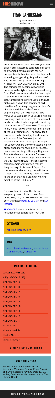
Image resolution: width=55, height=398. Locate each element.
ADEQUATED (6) (12, 296)
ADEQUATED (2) (12, 315)
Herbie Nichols (11, 335)
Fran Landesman (23, 248)
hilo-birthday (40, 248)
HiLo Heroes (18, 229)
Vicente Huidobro (12, 330)
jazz (9, 251)
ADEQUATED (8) (12, 287)
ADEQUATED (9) (12, 282)
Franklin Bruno (34, 348)
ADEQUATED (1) (12, 320)
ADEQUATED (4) (12, 306)
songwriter (30, 251)
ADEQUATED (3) (12, 311)
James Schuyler (11, 340)
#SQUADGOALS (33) (14, 277)
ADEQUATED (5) (12, 301)
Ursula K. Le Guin (29, 200)
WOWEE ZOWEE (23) (14, 272)
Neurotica (17, 251)
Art (8, 229)
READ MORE (10, 209)
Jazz (28, 229)
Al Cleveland (9, 325)
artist (9, 248)
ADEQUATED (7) (12, 291)
